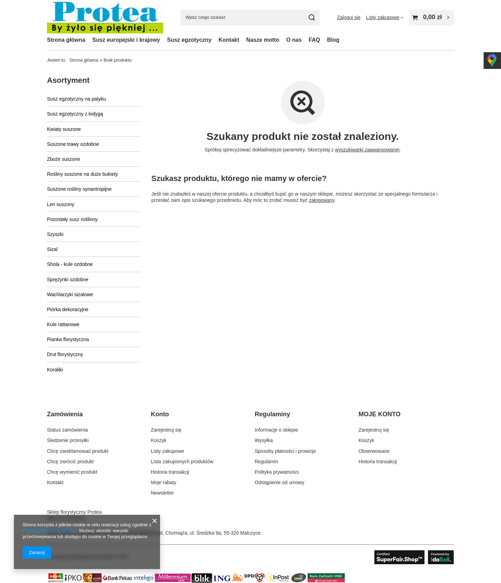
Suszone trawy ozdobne (73, 144)
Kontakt (228, 40)
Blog (333, 40)
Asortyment (68, 80)
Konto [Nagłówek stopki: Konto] (160, 414)
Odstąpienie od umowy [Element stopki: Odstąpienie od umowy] (279, 482)
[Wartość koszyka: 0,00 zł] (431, 17)
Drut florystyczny (65, 354)
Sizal (52, 249)
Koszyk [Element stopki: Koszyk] (159, 440)
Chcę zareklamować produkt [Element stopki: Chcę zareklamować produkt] (78, 451)
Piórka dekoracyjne (67, 309)
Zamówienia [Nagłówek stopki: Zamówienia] (65, 414)
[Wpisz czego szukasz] (250, 17)
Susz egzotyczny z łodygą (75, 114)
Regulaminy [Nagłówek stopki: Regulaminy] (272, 414)
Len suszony (60, 204)
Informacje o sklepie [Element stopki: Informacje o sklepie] (276, 430)
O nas (294, 40)
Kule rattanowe (63, 324)
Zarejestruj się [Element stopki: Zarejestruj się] (166, 430)
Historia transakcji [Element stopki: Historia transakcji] (170, 472)
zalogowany (321, 200)
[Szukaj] (312, 17)
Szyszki (55, 234)
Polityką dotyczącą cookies (50, 530)
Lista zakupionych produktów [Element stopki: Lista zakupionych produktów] (182, 461)
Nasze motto (262, 40)
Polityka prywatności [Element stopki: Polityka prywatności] (277, 472)
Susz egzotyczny (189, 40)
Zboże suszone (63, 159)
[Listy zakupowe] (385, 17)
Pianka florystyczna (68, 339)
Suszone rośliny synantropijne (79, 189)
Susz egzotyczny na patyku (76, 99)
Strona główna (66, 40)
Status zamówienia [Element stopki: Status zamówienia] (67, 430)
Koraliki (55, 369)
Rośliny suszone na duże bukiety (82, 174)
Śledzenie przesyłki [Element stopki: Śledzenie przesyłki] (68, 440)
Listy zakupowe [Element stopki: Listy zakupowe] (167, 451)
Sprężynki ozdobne (67, 279)
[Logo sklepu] (105, 17)
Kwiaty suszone (64, 129)
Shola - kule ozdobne (70, 264)
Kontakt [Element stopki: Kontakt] (55, 482)
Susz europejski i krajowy (126, 40)
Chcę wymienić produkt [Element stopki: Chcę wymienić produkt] (72, 472)
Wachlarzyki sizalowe (70, 294)
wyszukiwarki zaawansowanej (367, 149)
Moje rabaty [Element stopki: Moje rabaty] (163, 482)
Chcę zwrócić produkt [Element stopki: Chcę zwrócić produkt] (70, 461)
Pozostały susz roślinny (72, 219)
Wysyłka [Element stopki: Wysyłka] (264, 440)
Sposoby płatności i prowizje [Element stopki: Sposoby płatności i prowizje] (285, 451)
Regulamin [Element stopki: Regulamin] (266, 461)
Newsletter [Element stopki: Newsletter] (162, 493)
